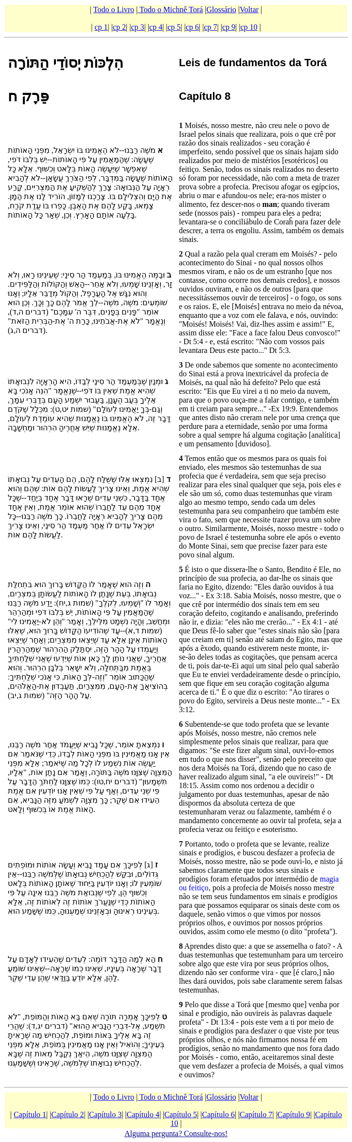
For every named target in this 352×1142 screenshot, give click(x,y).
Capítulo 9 (294, 1114)
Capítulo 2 (68, 1114)
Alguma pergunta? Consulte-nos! (176, 1133)
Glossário (221, 9)
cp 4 (155, 27)
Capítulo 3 (105, 1114)
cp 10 (249, 27)
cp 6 (192, 27)
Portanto (198, 844)
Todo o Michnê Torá (170, 9)
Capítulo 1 (30, 1114)
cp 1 (100, 27)
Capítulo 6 (218, 1114)
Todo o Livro (113, 9)
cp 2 (119, 27)
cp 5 (173, 27)
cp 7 (210, 27)
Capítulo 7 (256, 1114)
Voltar (249, 9)
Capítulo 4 (143, 1114)
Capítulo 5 (180, 1114)
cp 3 (137, 27)
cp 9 (228, 27)
